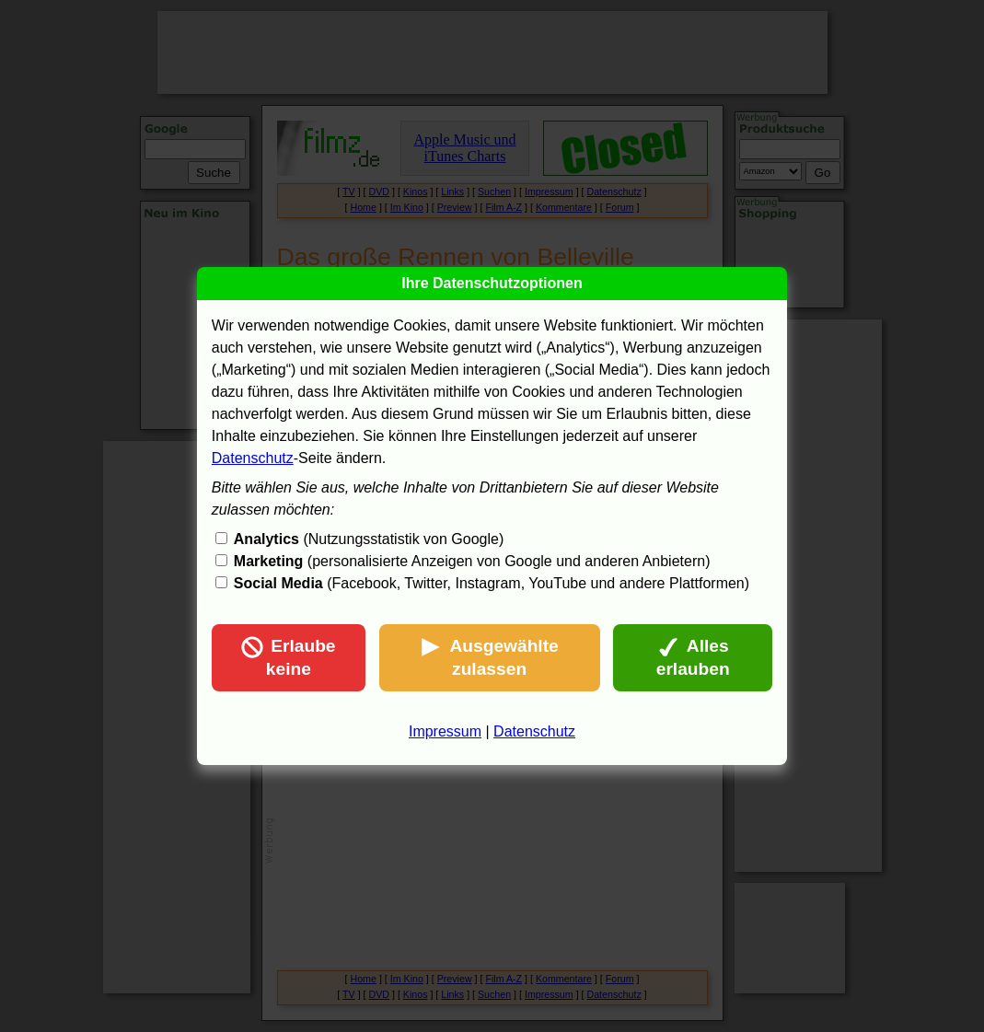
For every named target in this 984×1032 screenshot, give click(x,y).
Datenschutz (253, 458)
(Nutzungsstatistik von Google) (369, 539)
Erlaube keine (288, 657)
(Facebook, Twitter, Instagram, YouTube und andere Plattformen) (491, 583)
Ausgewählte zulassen (489, 657)
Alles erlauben (693, 657)
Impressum (445, 731)
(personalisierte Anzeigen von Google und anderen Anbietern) (472, 561)
